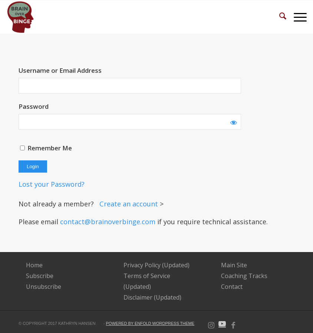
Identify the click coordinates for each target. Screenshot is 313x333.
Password (34, 106)
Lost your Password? (52, 184)
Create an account (129, 203)
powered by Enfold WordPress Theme (150, 323)
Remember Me (46, 148)
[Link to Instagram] (211, 323)
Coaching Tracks (244, 276)
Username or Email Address (60, 70)
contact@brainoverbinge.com (107, 221)
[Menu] (296, 17)
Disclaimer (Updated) (152, 297)
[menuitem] (279, 17)
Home (34, 265)
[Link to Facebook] (233, 323)
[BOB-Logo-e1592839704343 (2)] (20, 17)
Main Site (234, 265)
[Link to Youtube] (222, 323)
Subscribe (39, 276)
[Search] (279, 17)
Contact (232, 287)
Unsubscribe (43, 287)
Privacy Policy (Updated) (156, 265)
